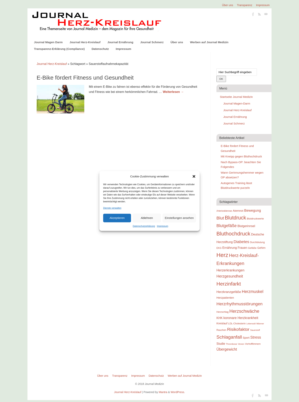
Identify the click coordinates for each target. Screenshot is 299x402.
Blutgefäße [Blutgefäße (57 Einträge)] (226, 225)
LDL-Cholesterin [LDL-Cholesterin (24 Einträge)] (237, 323)
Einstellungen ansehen (179, 217)
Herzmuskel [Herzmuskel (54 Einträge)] (252, 291)
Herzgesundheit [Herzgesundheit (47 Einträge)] (229, 276)
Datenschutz (100, 48)
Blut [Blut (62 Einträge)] (220, 217)
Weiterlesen (173, 91)
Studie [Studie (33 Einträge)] (220, 343)
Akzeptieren (117, 217)
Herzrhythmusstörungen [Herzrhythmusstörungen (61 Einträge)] (239, 303)
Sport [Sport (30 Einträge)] (246, 337)
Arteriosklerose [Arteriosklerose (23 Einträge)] (224, 211)
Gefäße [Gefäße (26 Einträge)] (252, 247)
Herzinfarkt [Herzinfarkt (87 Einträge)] (228, 284)
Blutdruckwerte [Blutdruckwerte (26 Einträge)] (255, 218)
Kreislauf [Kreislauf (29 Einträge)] (221, 323)
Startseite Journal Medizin (236, 96)
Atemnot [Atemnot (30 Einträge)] (238, 210)
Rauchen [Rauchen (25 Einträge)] (221, 330)
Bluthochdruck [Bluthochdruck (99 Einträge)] (233, 234)
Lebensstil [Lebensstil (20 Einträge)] (251, 323)
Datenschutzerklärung (144, 226)
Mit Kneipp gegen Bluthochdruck (241, 156)
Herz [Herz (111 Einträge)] (222, 255)
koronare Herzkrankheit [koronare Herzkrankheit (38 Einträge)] (240, 318)
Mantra (163, 392)
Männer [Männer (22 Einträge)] (260, 323)
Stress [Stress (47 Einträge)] (255, 337)
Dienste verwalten (112, 208)
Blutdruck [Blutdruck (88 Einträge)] (235, 218)
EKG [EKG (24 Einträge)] (219, 247)
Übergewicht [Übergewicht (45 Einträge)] (226, 349)
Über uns (227, 5)
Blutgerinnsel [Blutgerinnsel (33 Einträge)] (246, 226)
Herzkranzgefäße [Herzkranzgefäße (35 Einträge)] (228, 292)
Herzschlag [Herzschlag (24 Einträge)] (222, 311)
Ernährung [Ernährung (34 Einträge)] (229, 247)
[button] (194, 176)
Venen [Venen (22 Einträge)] (241, 344)
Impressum (162, 226)
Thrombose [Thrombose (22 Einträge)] (231, 344)
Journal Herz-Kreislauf (85, 42)
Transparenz (244, 5)
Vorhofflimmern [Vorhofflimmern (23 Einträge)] (253, 344)
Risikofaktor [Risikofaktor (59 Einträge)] (238, 329)
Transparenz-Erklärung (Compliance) (59, 48)
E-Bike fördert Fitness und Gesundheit (85, 77)
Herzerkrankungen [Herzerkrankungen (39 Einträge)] (230, 270)
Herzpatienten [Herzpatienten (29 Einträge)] (225, 297)
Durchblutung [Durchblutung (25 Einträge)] (257, 242)
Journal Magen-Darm (236, 103)
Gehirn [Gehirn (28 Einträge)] (261, 247)
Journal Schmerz (151, 42)
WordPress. (178, 392)
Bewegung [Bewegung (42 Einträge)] (252, 210)
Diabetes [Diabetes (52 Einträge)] (241, 241)
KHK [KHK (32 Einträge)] (219, 318)
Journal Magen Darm (48, 42)
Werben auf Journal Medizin (209, 42)
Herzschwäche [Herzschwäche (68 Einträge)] (244, 311)
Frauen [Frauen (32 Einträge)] (242, 247)
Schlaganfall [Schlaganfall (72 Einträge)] (229, 337)
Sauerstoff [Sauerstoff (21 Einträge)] (255, 330)
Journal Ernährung (120, 42)
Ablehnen (147, 217)
